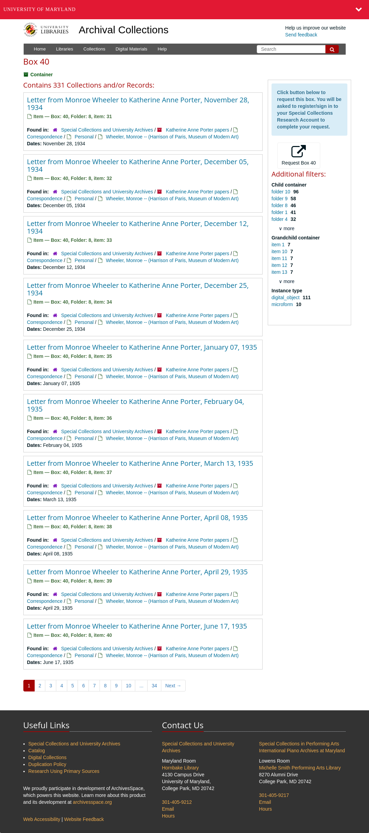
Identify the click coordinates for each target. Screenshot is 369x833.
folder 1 (280, 212)
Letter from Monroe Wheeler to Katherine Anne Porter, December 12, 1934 (138, 227)
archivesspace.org (92, 802)
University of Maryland (39, 9)
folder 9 (280, 198)
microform (283, 304)
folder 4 (280, 219)
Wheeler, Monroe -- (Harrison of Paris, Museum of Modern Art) (172, 136)
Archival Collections (124, 29)
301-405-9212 (177, 802)
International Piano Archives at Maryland (302, 750)
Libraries (64, 49)
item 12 (280, 265)
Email (168, 809)
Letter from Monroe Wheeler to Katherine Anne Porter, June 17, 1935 (137, 626)
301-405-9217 (274, 795)
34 (154, 685)
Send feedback (301, 34)
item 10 (280, 251)
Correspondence (45, 136)
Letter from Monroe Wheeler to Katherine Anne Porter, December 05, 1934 (138, 165)
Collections (94, 49)
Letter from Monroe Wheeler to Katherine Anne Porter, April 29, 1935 (137, 571)
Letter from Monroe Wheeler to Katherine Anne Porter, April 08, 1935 (137, 517)
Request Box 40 (299, 155)
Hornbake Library (180, 767)
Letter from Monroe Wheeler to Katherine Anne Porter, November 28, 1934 (138, 103)
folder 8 (280, 205)
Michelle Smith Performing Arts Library (300, 767)
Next (173, 685)
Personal (84, 136)
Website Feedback (84, 819)
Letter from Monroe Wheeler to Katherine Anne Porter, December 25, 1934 (138, 289)
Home (40, 49)
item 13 (280, 272)
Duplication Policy (47, 764)
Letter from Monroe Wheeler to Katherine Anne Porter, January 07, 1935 (142, 347)
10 (128, 685)
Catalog (36, 750)
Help (162, 49)
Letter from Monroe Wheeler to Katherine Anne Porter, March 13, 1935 (140, 463)
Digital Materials (131, 49)
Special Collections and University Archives (107, 130)
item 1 (279, 244)
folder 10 (281, 191)
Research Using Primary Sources (64, 771)
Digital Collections (47, 757)
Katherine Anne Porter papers (197, 130)
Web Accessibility (41, 819)
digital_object (286, 297)
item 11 (280, 258)
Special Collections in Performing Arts (299, 743)
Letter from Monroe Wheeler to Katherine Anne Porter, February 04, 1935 (135, 405)
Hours (168, 816)
